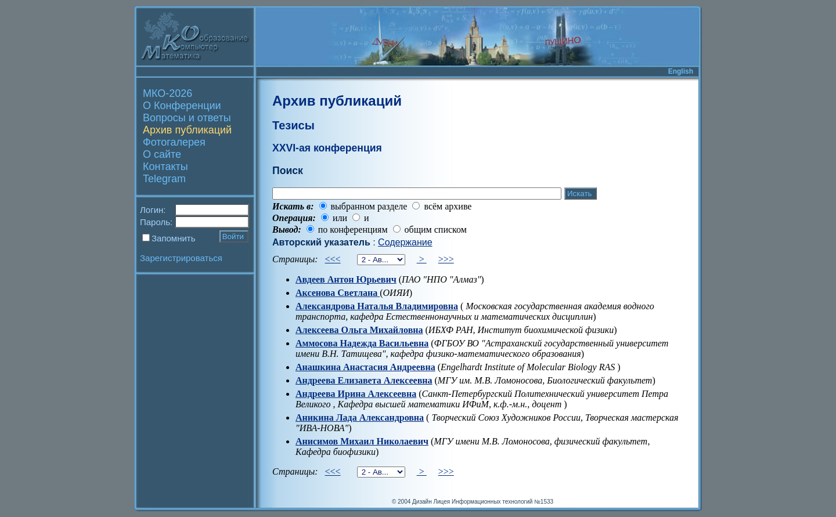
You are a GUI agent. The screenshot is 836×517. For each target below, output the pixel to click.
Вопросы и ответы (187, 118)
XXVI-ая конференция (327, 148)
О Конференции (182, 105)
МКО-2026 (167, 93)
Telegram (164, 179)
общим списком (436, 229)
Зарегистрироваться (181, 258)
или (340, 218)
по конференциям (353, 229)
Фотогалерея (174, 142)
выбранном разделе (369, 206)
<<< (333, 259)
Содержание (405, 242)
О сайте (162, 154)
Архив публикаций (187, 130)
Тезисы (293, 125)
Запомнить (174, 238)
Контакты (165, 166)
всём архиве (447, 206)
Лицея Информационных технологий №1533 (493, 501)
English (680, 71)
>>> (446, 259)
